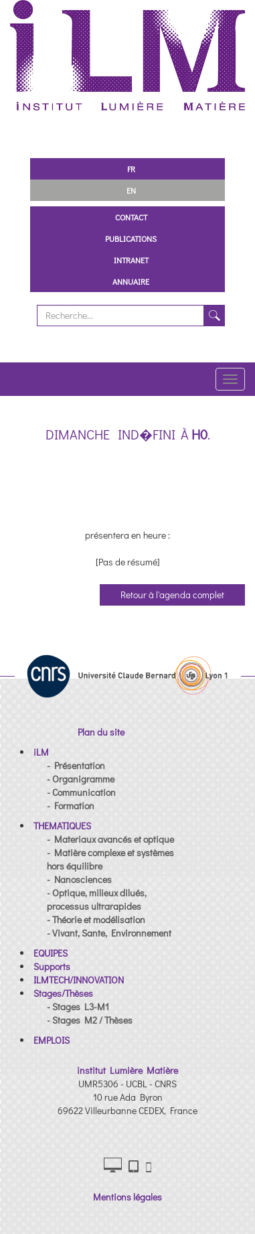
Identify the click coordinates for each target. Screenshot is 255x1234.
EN (131, 190)
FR (131, 168)
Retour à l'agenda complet (172, 594)
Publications (131, 238)
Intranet (131, 260)
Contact (131, 217)
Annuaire (130, 281)
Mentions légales (127, 1196)
